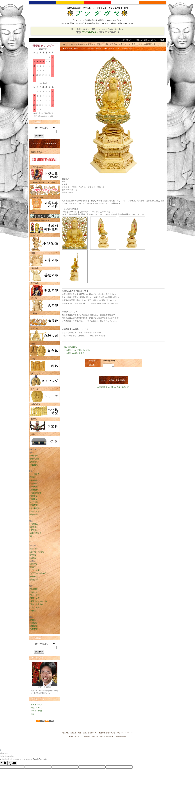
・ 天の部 (44, 304)
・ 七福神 (44, 319)
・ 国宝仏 (44, 425)
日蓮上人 (34, 592)
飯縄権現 (34, 576)
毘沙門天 (34, 549)
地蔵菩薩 (34, 480)
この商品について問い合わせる (77, 350)
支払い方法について (90, 733)
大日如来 (34, 465)
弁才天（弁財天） (37, 552)
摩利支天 (34, 564)
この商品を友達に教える (74, 353)
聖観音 (33, 477)
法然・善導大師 (36, 604)
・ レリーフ (44, 395)
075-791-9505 (89, 32)
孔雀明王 (34, 530)
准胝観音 (34, 490)
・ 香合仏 (44, 350)
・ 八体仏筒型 (44, 410)
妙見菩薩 (34, 580)
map (32, 714)
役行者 (33, 611)
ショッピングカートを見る (155, 40)
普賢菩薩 (34, 499)
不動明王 (34, 524)
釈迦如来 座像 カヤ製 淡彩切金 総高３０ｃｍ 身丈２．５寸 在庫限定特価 (121, 44)
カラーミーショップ (76, 736)
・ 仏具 (44, 440)
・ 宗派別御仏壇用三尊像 (44, 226)
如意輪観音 (34, 486)
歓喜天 (33, 567)
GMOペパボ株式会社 (106, 736)
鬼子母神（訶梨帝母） (39, 573)
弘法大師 (34, 589)
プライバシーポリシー (125, 733)
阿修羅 (33, 620)
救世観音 (34, 626)
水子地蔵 (34, 502)
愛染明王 (34, 527)
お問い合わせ (140, 40)
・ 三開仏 (44, 365)
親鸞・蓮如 (34, 608)
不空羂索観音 (35, 493)
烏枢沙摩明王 (35, 533)
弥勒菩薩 (34, 514)
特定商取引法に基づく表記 (71, 733)
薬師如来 (34, 462)
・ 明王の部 (44, 289)
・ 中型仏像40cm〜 (44, 173)
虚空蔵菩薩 (34, 508)
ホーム (120, 40)
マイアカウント (129, 40)
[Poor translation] (12, 763)
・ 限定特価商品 (44, 158)
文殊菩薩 (34, 496)
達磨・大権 (34, 598)
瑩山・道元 (34, 595)
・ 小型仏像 (44, 242)
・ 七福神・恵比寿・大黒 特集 (44, 188)
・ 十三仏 (44, 215)
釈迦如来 (34, 456)
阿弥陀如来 (34, 459)
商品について (36, 708)
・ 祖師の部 (44, 335)
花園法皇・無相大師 (38, 601)
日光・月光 (34, 511)
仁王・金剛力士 (36, 570)
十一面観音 (34, 474)
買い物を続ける (70, 347)
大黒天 (33, 555)
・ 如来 (44, 259)
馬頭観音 (34, 483)
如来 (73, 44)
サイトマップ (36, 705)
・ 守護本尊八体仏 (44, 203)
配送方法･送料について (107, 733)
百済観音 (34, 623)
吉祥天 (33, 558)
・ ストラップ (44, 380)
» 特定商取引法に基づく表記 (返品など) (113, 387)
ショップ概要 (36, 711)
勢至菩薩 (34, 505)
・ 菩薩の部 (44, 274)
